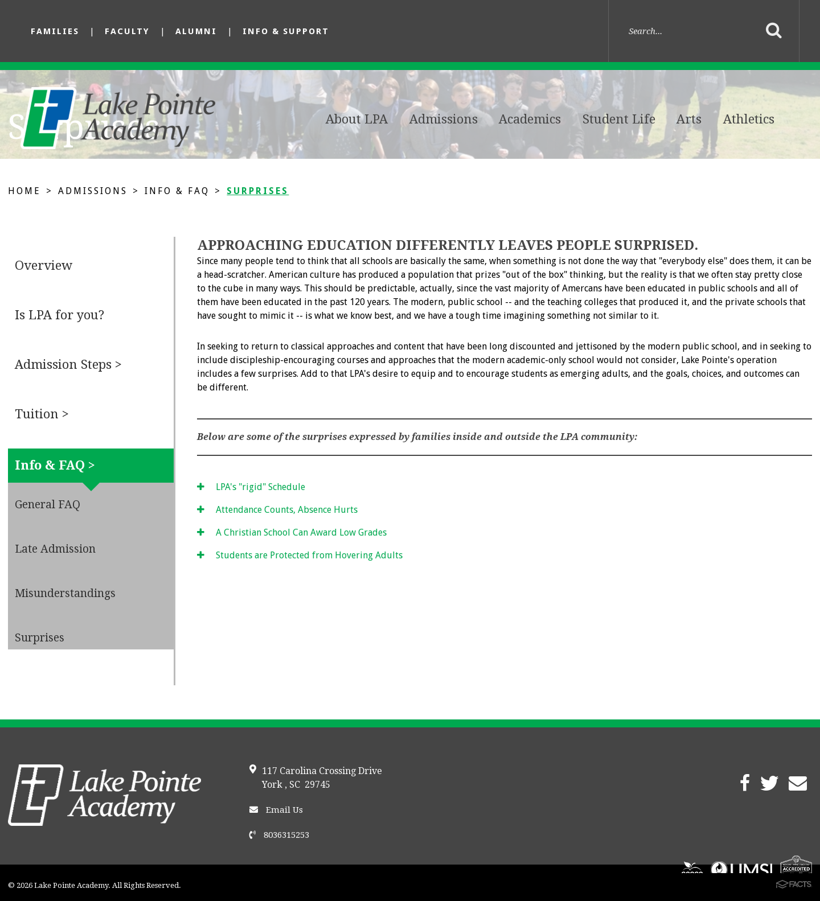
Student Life (619, 119)
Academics (530, 119)
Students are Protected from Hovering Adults (300, 555)
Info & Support (286, 31)
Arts (689, 119)
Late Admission (55, 549)
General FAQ (47, 504)
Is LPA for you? (59, 315)
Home (24, 191)
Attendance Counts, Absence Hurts (277, 509)
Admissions (443, 119)
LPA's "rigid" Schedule (251, 487)
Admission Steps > (68, 364)
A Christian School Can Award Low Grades (292, 532)
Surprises (258, 191)
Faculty (127, 31)
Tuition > (42, 414)
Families (55, 31)
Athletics (748, 119)
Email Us (276, 810)
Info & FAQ (177, 191)
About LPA (357, 119)
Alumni (196, 31)
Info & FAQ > (55, 465)
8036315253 (279, 835)
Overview (43, 265)
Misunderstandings (65, 593)
